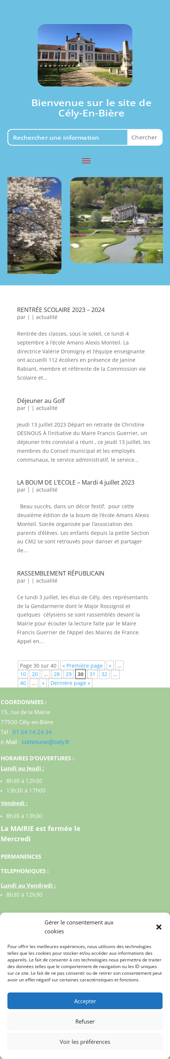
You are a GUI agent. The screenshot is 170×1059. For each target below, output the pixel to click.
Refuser (85, 1021)
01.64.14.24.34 (32, 732)
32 (104, 674)
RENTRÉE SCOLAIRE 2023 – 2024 (61, 310)
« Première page (82, 665)
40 (23, 682)
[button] (159, 927)
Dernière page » (70, 682)
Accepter (85, 1001)
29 (69, 674)
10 (23, 674)
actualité (47, 316)
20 (35, 674)
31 (92, 674)
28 (57, 674)
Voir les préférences (85, 1041)
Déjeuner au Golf (41, 401)
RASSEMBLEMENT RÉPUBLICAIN (60, 573)
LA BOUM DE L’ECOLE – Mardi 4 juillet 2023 (75, 482)
